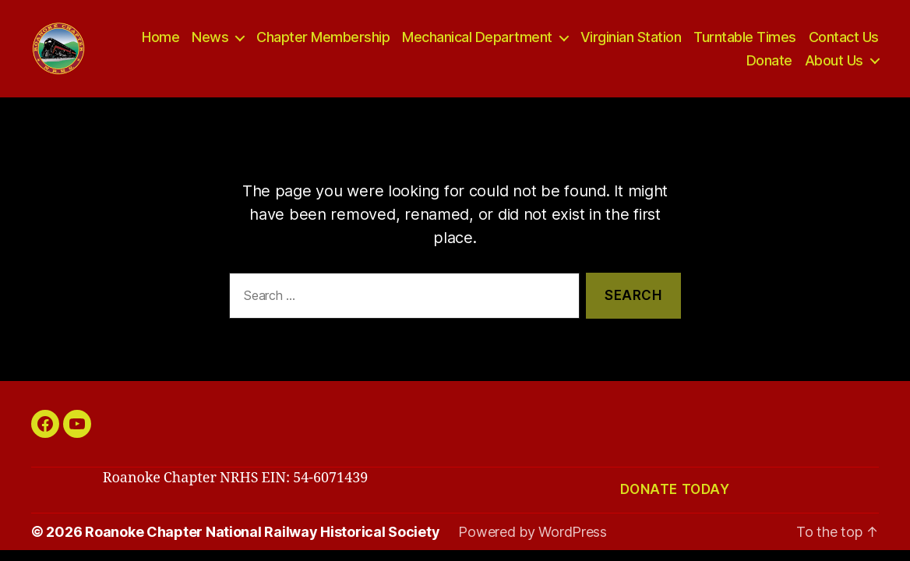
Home (160, 40)
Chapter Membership (323, 40)
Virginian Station (631, 40)
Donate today (675, 496)
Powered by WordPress (532, 538)
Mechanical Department (477, 40)
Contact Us (844, 40)
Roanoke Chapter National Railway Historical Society (262, 538)
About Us (834, 63)
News (210, 40)
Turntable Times (744, 40)
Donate (769, 63)
